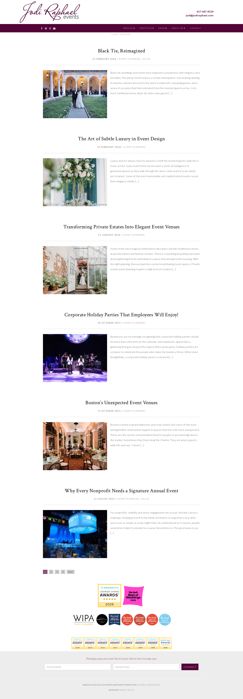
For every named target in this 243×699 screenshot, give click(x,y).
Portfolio (146, 28)
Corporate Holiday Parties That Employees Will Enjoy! (121, 314)
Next (70, 572)
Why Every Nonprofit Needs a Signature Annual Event (121, 490)
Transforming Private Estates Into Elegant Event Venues (121, 227)
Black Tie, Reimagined (121, 51)
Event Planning (130, 59)
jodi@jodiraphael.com (199, 15)
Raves (162, 28)
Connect (195, 28)
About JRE (177, 28)
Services (128, 28)
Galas (146, 59)
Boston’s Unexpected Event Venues (121, 402)
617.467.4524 (205, 11)
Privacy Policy (127, 690)
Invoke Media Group (149, 685)
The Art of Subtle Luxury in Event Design (121, 138)
